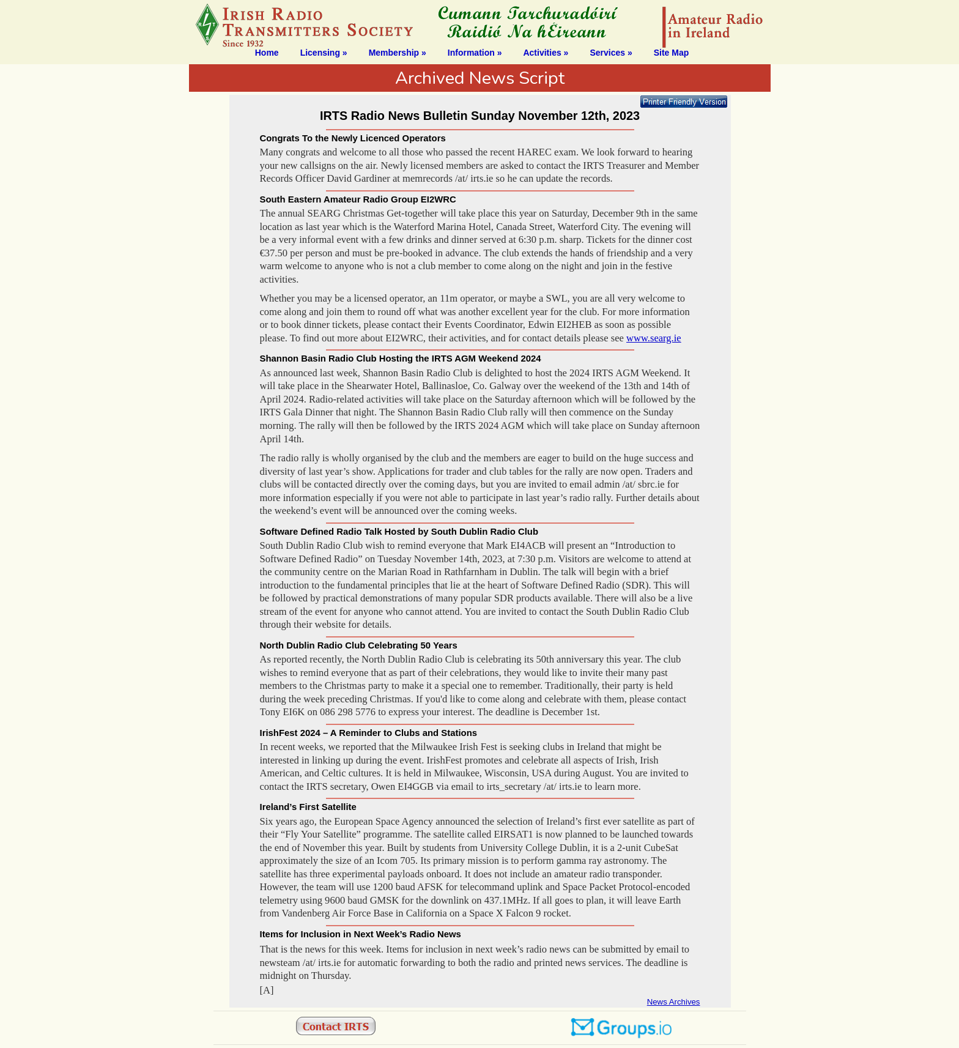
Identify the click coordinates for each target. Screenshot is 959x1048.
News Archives (673, 1001)
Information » (475, 53)
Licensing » (323, 53)
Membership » (397, 53)
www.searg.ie (653, 338)
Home (267, 53)
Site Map (671, 53)
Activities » (545, 53)
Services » (611, 53)
